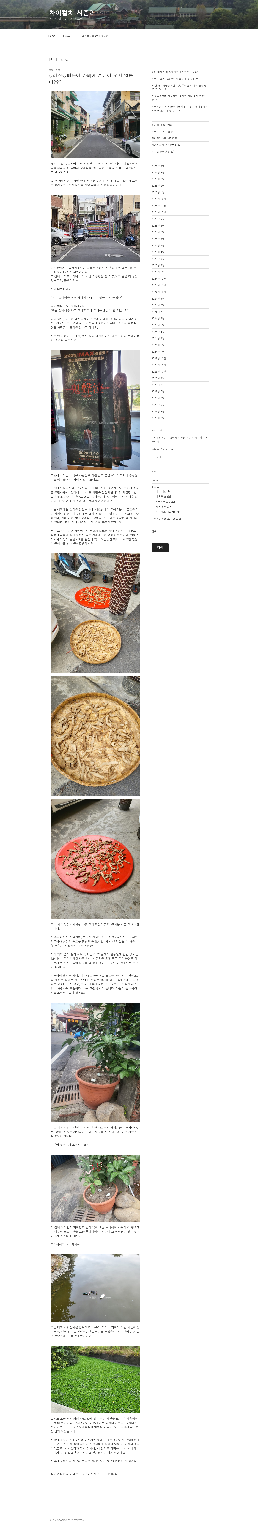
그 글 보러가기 (60, 172)
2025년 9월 (158, 219)
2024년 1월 (158, 351)
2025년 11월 (159, 205)
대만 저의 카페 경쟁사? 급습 (168, 72)
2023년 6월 (158, 398)
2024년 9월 (158, 298)
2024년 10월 (159, 292)
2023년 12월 (159, 358)
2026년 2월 (158, 185)
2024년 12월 (159, 278)
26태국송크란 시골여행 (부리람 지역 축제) (175, 96)
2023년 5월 (158, 404)
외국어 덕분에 (159, 131)
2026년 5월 (158, 165)
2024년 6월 (158, 318)
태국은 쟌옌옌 (159, 151)
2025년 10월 (159, 212)
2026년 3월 (158, 179)
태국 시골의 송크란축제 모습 (168, 78)
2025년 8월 (158, 225)
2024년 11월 (159, 285)
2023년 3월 (158, 418)
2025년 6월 (158, 238)
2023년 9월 (158, 378)
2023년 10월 (159, 371)
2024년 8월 (158, 305)
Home (51, 35)
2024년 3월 (158, 338)
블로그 (67, 35)
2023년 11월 (159, 365)
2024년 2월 (158, 345)
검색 (154, 531)
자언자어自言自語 (161, 138)
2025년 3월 (158, 258)
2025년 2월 (158, 265)
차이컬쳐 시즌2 (71, 12)
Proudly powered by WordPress (66, 1520)
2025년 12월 (159, 199)
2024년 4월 (158, 331)
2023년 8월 (158, 385)
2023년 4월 (158, 411)
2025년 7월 (158, 232)
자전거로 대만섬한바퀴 (164, 144)
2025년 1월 (158, 272)
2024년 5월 (158, 325)
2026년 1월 (158, 192)
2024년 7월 (158, 312)
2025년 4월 (158, 252)
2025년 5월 (158, 245)
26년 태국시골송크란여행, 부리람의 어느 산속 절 (179, 85)
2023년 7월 (158, 391)
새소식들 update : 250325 (94, 35)
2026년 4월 (158, 172)
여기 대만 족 (159, 125)
